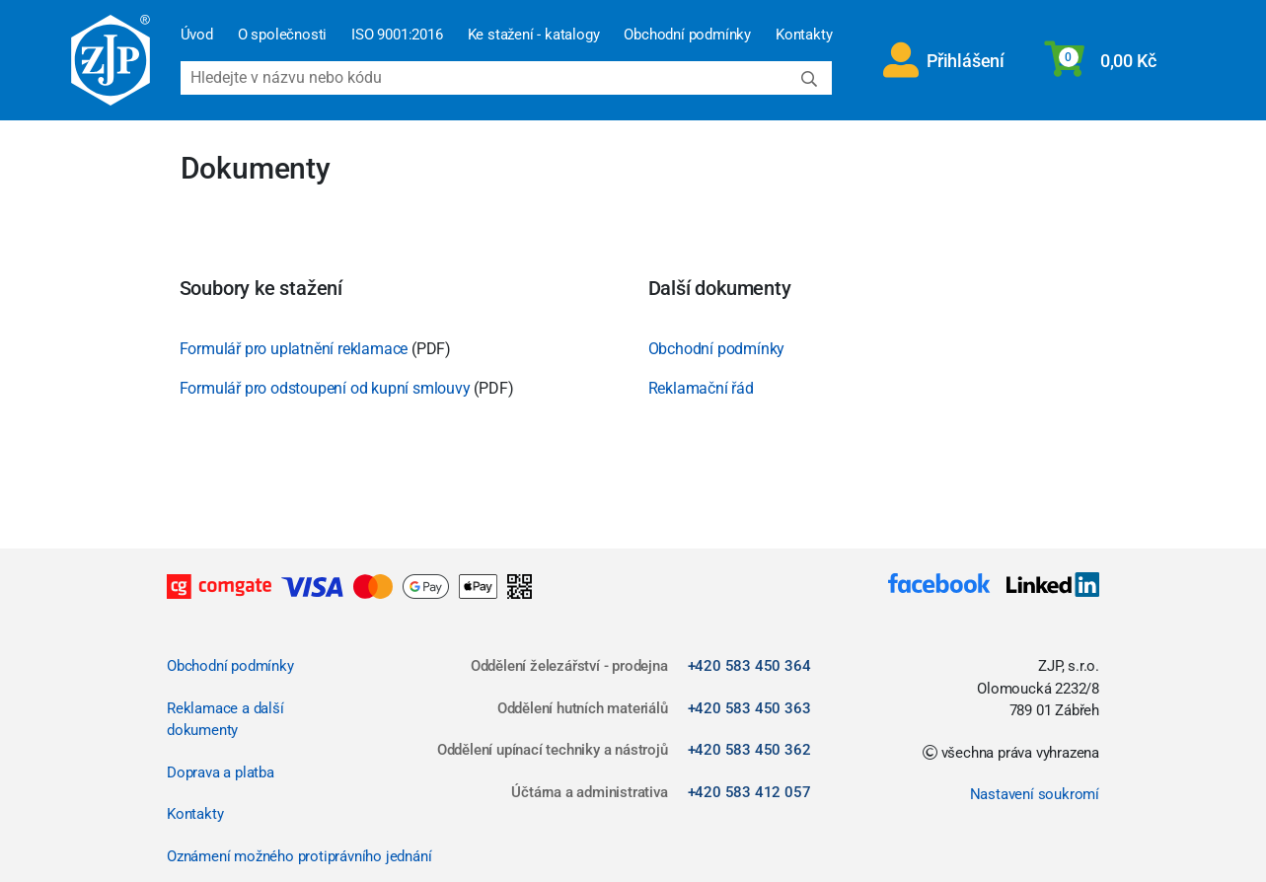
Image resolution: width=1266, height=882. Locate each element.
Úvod (197, 34)
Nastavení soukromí (1034, 794)
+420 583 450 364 (749, 666)
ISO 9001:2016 (396, 34)
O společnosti (282, 34)
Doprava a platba (220, 772)
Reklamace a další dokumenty (225, 719)
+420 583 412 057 (749, 792)
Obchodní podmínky (687, 34)
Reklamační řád (701, 388)
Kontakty (804, 34)
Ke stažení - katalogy (534, 34)
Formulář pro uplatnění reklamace (294, 348)
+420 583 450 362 (749, 750)
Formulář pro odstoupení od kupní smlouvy (325, 388)
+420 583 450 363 (749, 708)
